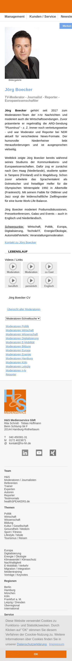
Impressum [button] (56, 644)
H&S (7, 476)
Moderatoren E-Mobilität (20, 342)
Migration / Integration (17, 568)
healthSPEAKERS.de (17, 501)
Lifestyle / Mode (13, 535)
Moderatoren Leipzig (18, 366)
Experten (9, 489)
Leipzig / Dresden (14, 602)
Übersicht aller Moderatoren (23, 309)
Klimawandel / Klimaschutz (20, 559)
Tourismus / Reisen (15, 538)
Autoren (9, 492)
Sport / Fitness (13, 532)
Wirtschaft (10, 516)
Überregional (12, 605)
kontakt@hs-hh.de (20, 443)
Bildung (8, 522)
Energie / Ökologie (15, 556)
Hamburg (9, 590)
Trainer (8, 486)
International (11, 608)
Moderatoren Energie (18, 354)
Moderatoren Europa (18, 350)
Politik (7, 513)
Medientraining (13, 571)
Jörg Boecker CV (19, 297)
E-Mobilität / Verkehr (16, 565)
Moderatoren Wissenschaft (22, 334)
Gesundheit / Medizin (17, 528)
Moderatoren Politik (17, 326)
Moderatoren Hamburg (19, 358)
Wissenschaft (12, 519)
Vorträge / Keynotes (16, 574)
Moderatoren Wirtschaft (20, 330)
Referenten (10, 483)
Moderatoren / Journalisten (20, 480)
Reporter (11, 374)
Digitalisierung (12, 553)
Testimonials (11, 498)
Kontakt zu (12, 242)
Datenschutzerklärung (32, 644)
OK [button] (36, 654)
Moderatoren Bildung (18, 346)
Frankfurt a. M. (13, 599)
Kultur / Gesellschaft (16, 525)
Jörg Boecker (27, 242)
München (9, 593)
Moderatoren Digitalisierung (22, 338)
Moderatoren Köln (16, 362)
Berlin (7, 587)
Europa (8, 550)
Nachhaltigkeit (12, 562)
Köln (7, 596)
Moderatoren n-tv (16, 370)
